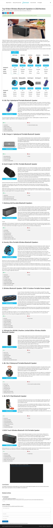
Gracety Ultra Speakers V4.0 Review (9, 498)
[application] (26, 473)
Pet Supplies (40, 2)
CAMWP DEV (20, 526)
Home (3, 10)
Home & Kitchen (33, 2)
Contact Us (40, 526)
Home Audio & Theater (9, 10)
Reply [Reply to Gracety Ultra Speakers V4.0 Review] (4, 501)
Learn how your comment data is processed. (21, 523)
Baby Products (8, 2)
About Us (44, 526)
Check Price (15, 65)
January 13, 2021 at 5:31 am (20, 498)
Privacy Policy (49, 526)
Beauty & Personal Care (17, 2)
